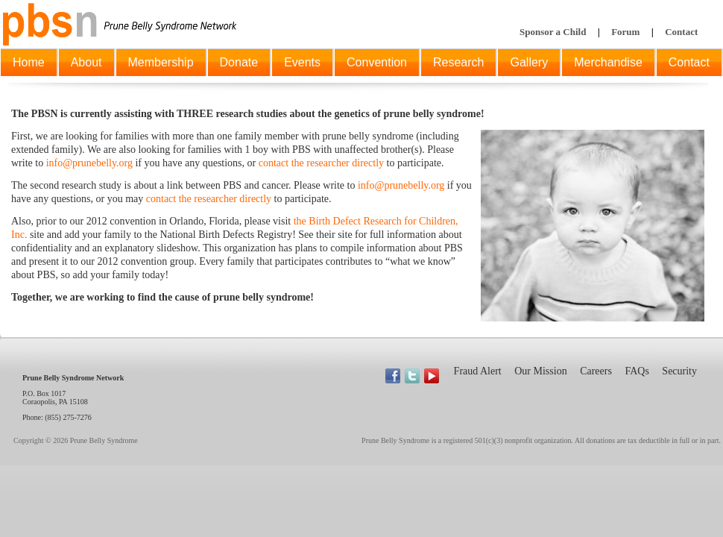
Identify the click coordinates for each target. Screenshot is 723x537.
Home (29, 62)
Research (458, 62)
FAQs (636, 371)
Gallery (529, 62)
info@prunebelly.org (89, 163)
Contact (681, 31)
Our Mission (540, 371)
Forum (625, 31)
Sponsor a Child (553, 31)
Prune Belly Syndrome (104, 440)
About (86, 62)
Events (302, 62)
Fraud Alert (478, 371)
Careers (596, 371)
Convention (377, 62)
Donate (239, 62)
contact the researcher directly (321, 163)
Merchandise (608, 62)
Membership (161, 62)
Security (679, 371)
